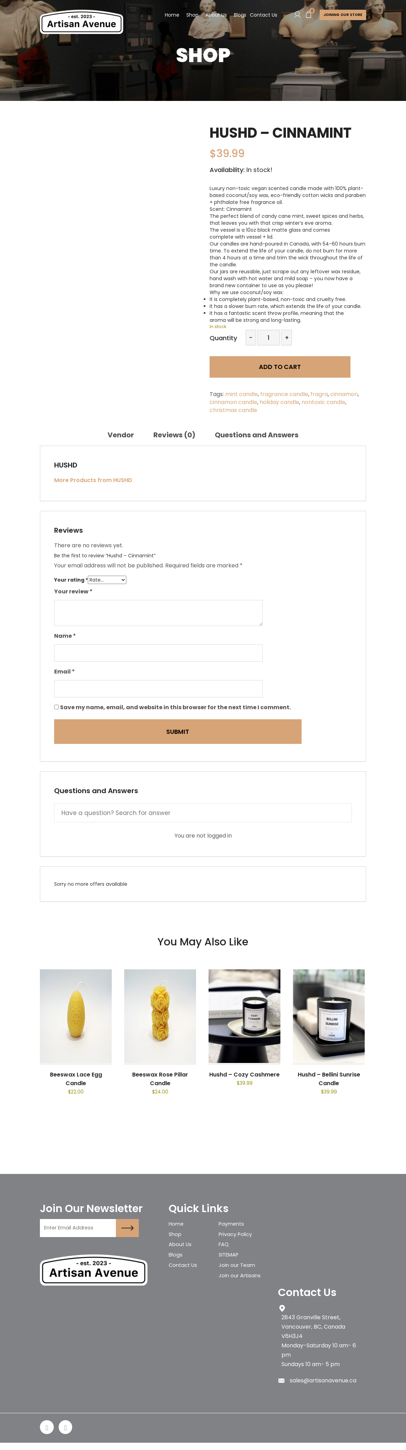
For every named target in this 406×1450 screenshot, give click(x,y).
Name (65, 636)
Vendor (121, 435)
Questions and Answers (256, 435)
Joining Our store (341, 15)
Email (64, 672)
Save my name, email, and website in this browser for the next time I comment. (175, 707)
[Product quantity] (268, 337)
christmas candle (233, 410)
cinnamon (344, 394)
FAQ (224, 1249)
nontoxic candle (323, 402)
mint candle (241, 394)
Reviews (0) (174, 435)
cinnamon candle (233, 402)
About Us (213, 15)
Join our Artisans (241, 1285)
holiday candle (279, 402)
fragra (319, 394)
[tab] (121, 435)
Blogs (237, 15)
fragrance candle (284, 394)
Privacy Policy (237, 1237)
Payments (232, 1224)
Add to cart (259, 370)
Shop (189, 15)
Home (169, 15)
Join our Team (238, 1273)
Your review (73, 591)
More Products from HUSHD (93, 480)
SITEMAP (230, 1261)
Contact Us (260, 15)
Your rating (71, 579)
